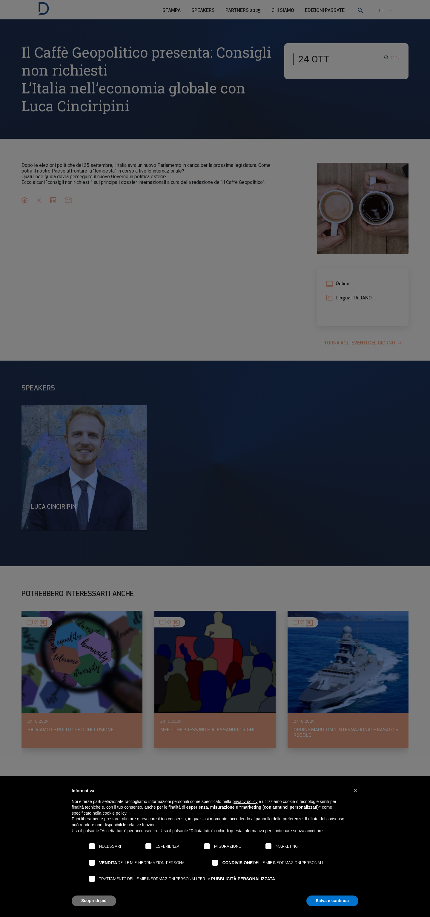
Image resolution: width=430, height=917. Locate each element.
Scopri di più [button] (94, 900)
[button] (355, 790)
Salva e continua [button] (332, 900)
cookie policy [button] (114, 813)
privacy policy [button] (245, 801)
